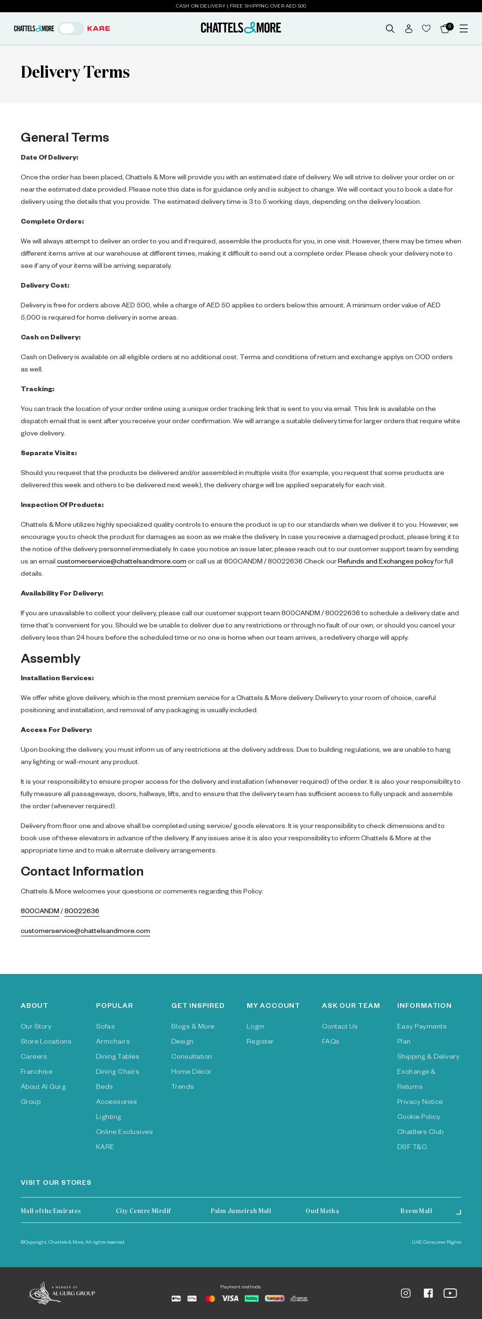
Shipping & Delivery (428, 1058)
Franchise (36, 1073)
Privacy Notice (420, 1103)
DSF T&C (412, 1148)
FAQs (331, 1042)
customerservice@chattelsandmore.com (121, 562)
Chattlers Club (420, 1133)
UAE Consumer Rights (436, 1243)
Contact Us (340, 1027)
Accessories (116, 1103)
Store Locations (46, 1042)
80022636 (81, 912)
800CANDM (40, 912)
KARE (105, 1148)
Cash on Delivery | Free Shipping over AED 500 (241, 6)
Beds (104, 1088)
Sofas (105, 1027)
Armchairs (113, 1042)
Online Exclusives (124, 1133)
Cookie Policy (418, 1118)
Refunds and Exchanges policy (386, 562)
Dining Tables (117, 1058)
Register (260, 1042)
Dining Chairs (117, 1073)
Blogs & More (193, 1027)
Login (255, 1027)
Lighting (108, 1118)
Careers (34, 1058)
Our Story (36, 1027)
